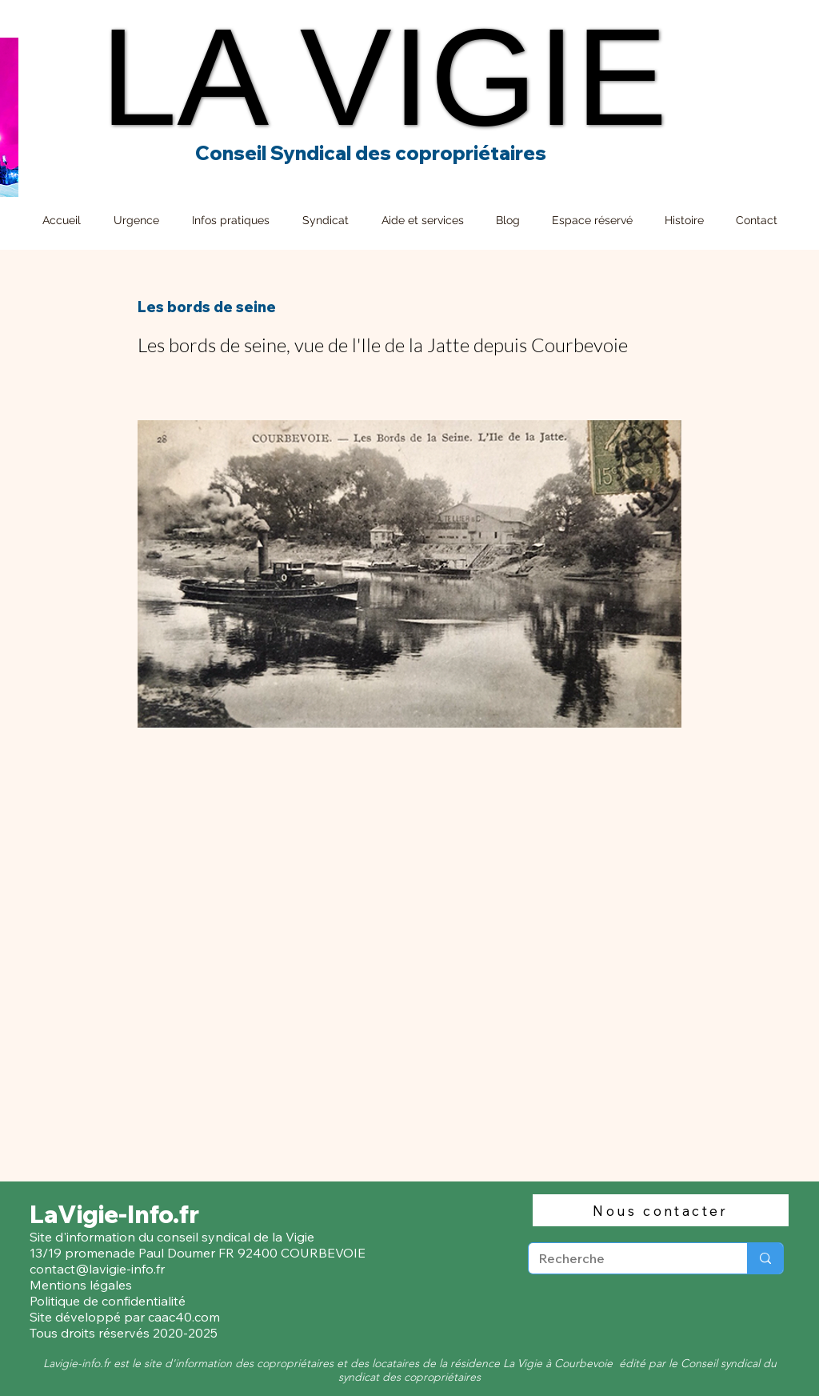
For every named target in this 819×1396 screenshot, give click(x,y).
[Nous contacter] (661, 1210)
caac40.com (184, 1317)
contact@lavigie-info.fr (97, 1269)
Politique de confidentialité (109, 1301)
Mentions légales (81, 1285)
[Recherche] (625, 1258)
